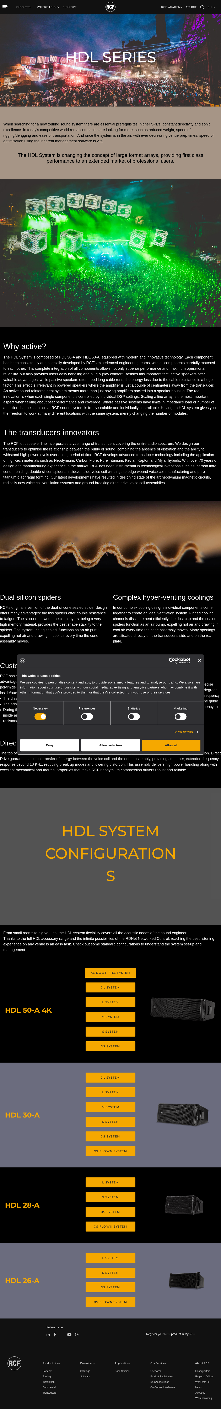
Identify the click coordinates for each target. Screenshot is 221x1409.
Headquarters (202, 1343)
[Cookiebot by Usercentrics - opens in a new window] (172, 660)
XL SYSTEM (110, 986)
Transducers (49, 1364)
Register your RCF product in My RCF (170, 1306)
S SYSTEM (110, 1026)
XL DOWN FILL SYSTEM (110, 973)
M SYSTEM (110, 1013)
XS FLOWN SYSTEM (110, 1136)
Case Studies (122, 1343)
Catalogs (85, 1343)
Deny (50, 745)
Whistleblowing (203, 1370)
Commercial (49, 1359)
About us (200, 1364)
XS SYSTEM (110, 1039)
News (198, 1359)
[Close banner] (199, 660)
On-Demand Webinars (162, 1359)
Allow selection (110, 745)
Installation (48, 1354)
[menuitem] (48, 7)
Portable (47, 1343)
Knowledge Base (159, 1354)
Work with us (202, 1354)
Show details (183, 732)
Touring (47, 1348)
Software (85, 1348)
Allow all (171, 745)
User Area (155, 1343)
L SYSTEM (110, 999)
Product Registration (161, 1348)
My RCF (191, 7)
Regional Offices (204, 1348)
